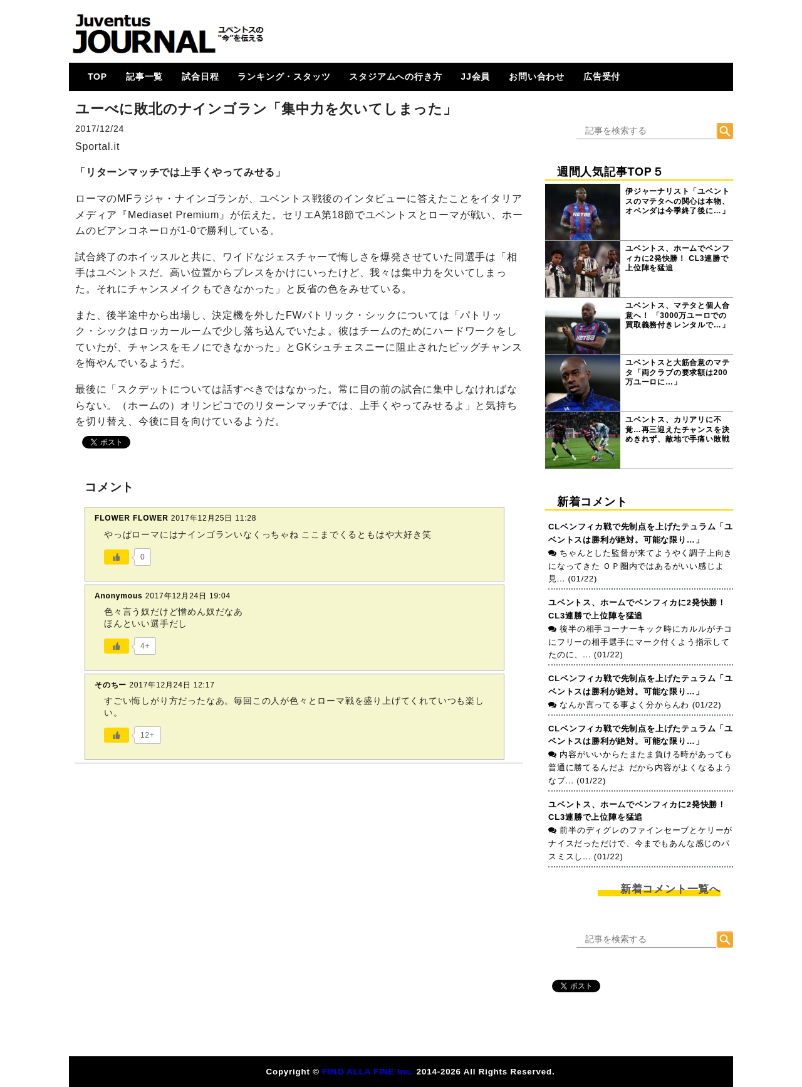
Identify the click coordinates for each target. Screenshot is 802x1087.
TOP (97, 77)
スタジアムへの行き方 (395, 77)
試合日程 (200, 77)
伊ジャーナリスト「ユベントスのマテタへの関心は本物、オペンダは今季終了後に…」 (677, 201)
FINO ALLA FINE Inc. (368, 1071)
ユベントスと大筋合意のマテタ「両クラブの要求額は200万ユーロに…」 (677, 372)
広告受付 (601, 77)
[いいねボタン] (116, 557)
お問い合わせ (537, 77)
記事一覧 (144, 77)
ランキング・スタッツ (283, 77)
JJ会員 (475, 77)
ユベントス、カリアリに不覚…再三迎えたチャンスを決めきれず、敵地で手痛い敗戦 (677, 429)
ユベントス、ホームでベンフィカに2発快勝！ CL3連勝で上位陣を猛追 (677, 258)
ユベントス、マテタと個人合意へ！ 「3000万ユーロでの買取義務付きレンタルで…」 (677, 315)
